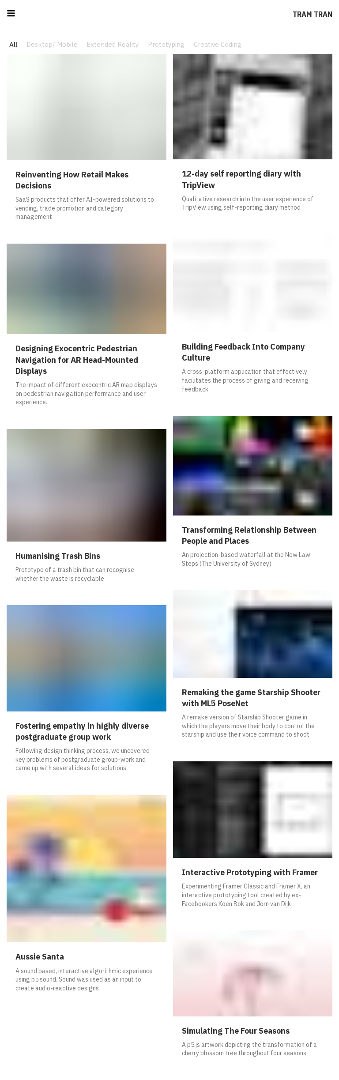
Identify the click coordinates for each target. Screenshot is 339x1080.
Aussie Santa (39, 957)
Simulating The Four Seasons (236, 1031)
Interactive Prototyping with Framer (250, 872)
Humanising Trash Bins (57, 556)
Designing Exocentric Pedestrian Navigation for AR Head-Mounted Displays (76, 359)
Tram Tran (312, 14)
